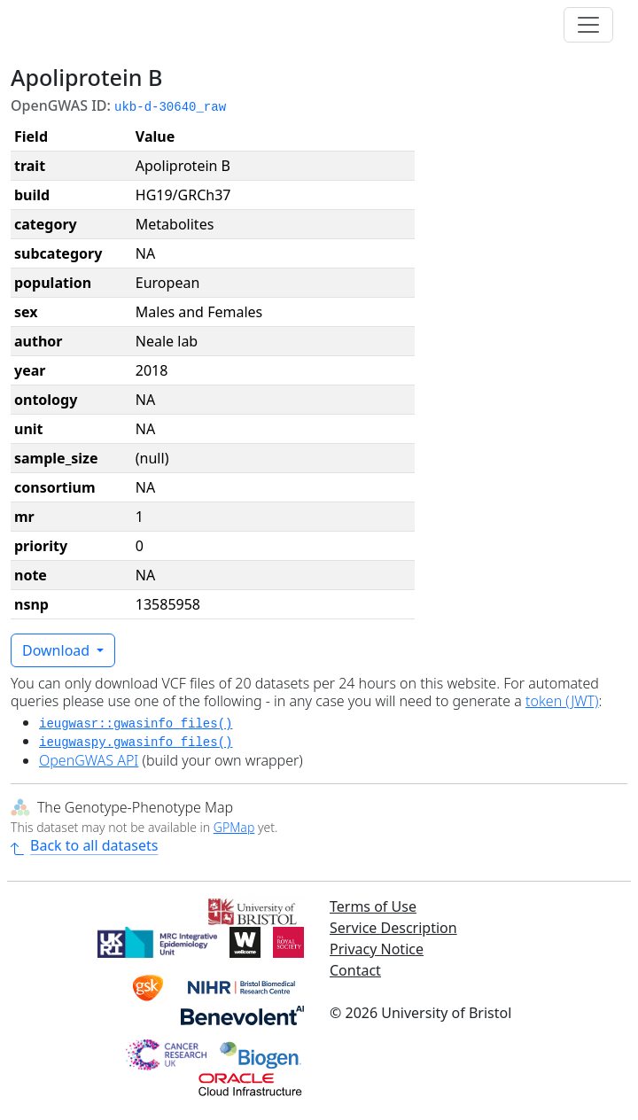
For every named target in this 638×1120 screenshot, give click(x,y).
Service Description (393, 927)
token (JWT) (562, 701)
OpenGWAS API (88, 760)
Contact (355, 970)
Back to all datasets (84, 845)
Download (57, 650)
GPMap (234, 827)
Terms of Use (373, 906)
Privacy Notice (377, 949)
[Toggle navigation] (588, 25)
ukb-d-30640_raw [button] (170, 107)
